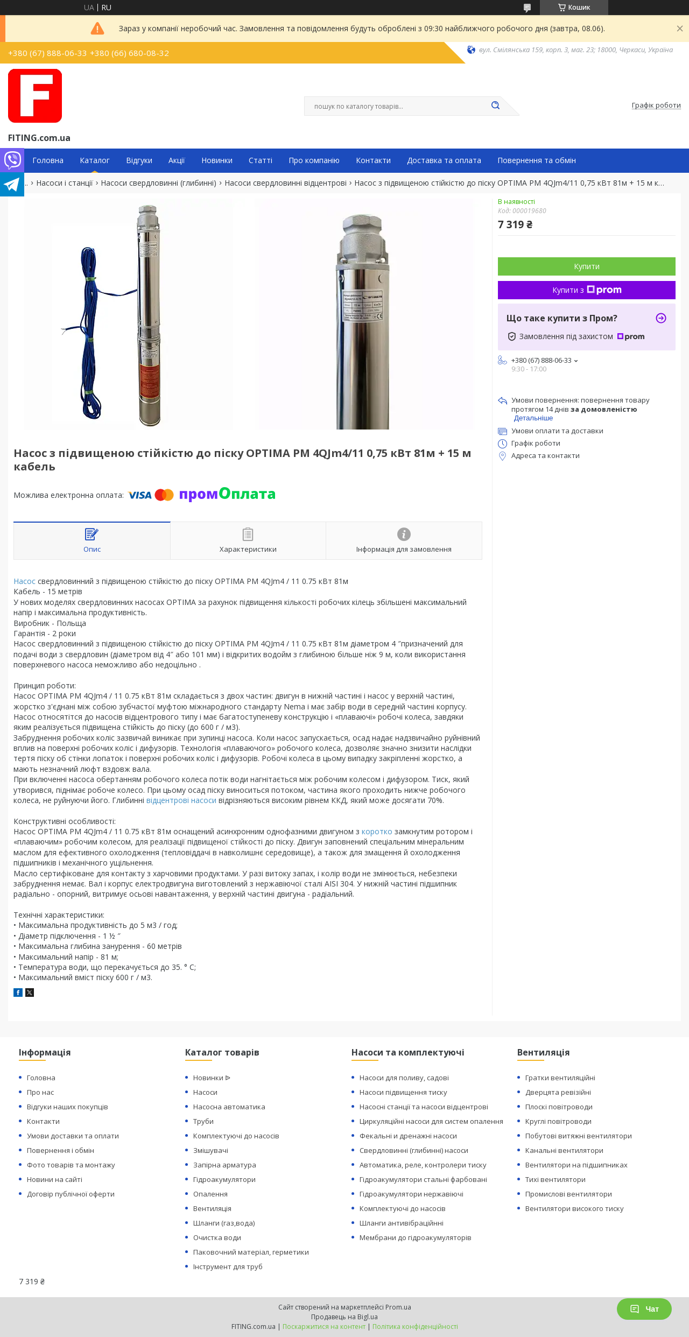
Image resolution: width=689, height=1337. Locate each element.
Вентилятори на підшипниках (576, 1165)
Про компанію (314, 160)
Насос (24, 581)
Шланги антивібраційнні (402, 1223)
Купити (587, 266)
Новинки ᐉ (211, 1077)
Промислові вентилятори (568, 1194)
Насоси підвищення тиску (403, 1092)
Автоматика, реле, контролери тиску (423, 1165)
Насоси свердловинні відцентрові (285, 183)
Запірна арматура (224, 1165)
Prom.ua (398, 1307)
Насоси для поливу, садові (404, 1077)
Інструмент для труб (228, 1266)
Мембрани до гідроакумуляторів (416, 1237)
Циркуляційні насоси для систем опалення (431, 1121)
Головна (48, 160)
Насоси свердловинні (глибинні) (158, 183)
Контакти (373, 160)
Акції (176, 160)
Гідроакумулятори (224, 1179)
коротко (377, 831)
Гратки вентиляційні (560, 1077)
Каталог (95, 160)
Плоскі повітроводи (559, 1106)
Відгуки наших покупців (67, 1106)
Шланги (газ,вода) (224, 1223)
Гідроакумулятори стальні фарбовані (423, 1179)
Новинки (217, 160)
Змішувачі (210, 1150)
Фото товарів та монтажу (71, 1165)
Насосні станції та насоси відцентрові (424, 1106)
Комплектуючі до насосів (236, 1136)
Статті (260, 160)
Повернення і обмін (60, 1150)
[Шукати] (495, 106)
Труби (203, 1121)
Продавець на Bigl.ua (344, 1316)
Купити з (587, 290)
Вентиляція (212, 1208)
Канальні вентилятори (564, 1150)
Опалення (210, 1194)
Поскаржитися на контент (324, 1326)
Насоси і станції (64, 183)
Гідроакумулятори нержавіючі (411, 1194)
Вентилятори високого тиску (574, 1208)
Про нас (40, 1092)
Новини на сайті (54, 1179)
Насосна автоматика (229, 1106)
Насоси (205, 1092)
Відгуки (139, 160)
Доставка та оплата (444, 160)
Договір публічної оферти (71, 1194)
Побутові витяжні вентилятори (578, 1136)
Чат (644, 1309)
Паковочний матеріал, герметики (251, 1252)
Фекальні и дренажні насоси (408, 1136)
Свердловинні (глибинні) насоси (414, 1150)
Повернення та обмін (536, 160)
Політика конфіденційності (415, 1326)
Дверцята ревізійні (558, 1092)
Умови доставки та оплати (73, 1136)
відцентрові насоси (181, 800)
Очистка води (217, 1237)
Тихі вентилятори (555, 1179)
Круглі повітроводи (558, 1121)
